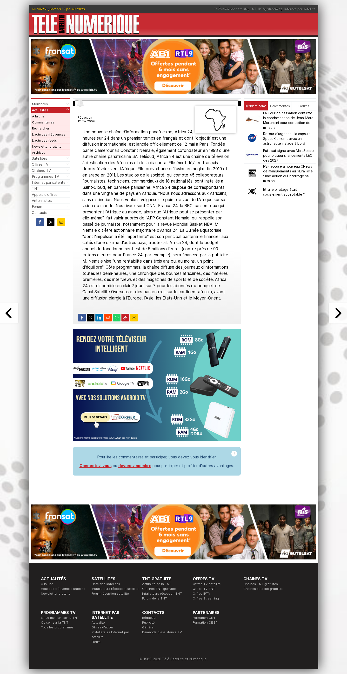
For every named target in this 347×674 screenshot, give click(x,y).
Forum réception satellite (110, 593)
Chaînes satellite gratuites (263, 589)
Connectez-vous (96, 465)
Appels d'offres (45, 194)
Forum (37, 206)
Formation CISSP (205, 622)
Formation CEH (204, 618)
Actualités (40, 110)
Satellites (39, 158)
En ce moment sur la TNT (60, 618)
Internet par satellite (299, 9)
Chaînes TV (41, 170)
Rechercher (40, 128)
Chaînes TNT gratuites (159, 589)
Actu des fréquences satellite (63, 589)
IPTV (261, 9)
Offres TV (40, 164)
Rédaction (149, 618)
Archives (38, 152)
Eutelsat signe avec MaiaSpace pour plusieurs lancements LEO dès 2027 (288, 155)
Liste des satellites (106, 584)
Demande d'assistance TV (162, 632)
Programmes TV (45, 176)
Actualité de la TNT (156, 584)
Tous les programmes (57, 627)
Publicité (148, 622)
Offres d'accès (103, 627)
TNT (253, 9)
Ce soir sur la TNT (54, 622)
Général (148, 627)
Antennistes (42, 200)
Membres (40, 104)
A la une (38, 116)
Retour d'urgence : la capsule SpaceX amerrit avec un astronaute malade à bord (287, 138)
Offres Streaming (206, 598)
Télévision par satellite (231, 9)
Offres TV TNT (204, 589)
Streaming (274, 9)
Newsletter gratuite (46, 146)
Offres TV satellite (207, 584)
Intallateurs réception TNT (162, 593)
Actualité (98, 622)
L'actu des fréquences (48, 134)
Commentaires (43, 122)
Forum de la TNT (154, 598)
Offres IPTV (201, 593)
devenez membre (134, 465)
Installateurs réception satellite (115, 589)
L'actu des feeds (44, 140)
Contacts (39, 212)
